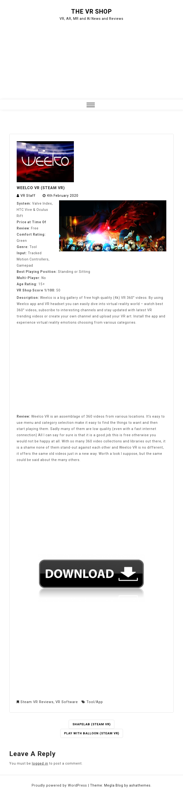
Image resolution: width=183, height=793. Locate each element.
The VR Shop (91, 11)
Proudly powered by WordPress (60, 785)
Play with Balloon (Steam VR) (91, 733)
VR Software (66, 702)
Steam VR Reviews (36, 702)
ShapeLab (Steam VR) (91, 724)
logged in (40, 763)
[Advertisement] (91, 61)
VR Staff (28, 195)
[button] (90, 105)
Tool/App (93, 702)
